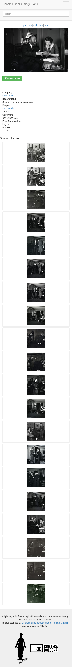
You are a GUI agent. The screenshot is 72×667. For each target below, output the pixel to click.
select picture (12, 78)
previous (27, 25)
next (47, 25)
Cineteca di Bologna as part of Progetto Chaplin (45, 623)
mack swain (8, 108)
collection (38, 25)
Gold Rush (7, 95)
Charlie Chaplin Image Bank (20, 4)
